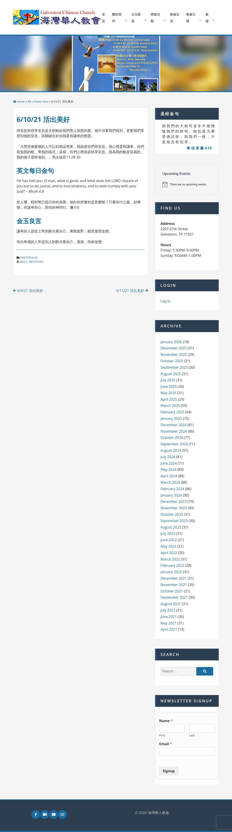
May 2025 (168, 392)
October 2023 (171, 514)
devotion (36, 262)
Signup (169, 771)
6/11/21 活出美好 (132, 290)
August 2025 (170, 373)
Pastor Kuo (41, 101)
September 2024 (174, 444)
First (162, 735)
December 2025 (173, 348)
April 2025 (168, 399)
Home (21, 101)
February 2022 (172, 565)
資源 (207, 17)
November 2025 (173, 354)
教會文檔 (190, 17)
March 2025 (170, 405)
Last (192, 735)
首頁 (103, 17)
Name (166, 721)
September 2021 (174, 597)
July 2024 (167, 456)
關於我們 (116, 17)
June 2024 (168, 463)
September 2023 (174, 520)
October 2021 (171, 591)
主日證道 (136, 17)
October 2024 (171, 437)
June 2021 (168, 616)
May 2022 (168, 546)
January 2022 (171, 571)
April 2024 (168, 475)
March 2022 (170, 559)
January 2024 (171, 495)
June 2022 (168, 539)
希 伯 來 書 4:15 (199, 148)
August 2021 (170, 603)
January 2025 (171, 418)
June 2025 (168, 386)
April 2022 (168, 552)
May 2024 (168, 469)
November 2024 (173, 431)
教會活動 (155, 17)
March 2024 (170, 482)
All (29, 101)
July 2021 (167, 610)
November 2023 (173, 507)
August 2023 (170, 527)
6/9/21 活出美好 (28, 290)
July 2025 (167, 380)
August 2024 (170, 450)
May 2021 (168, 623)
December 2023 (173, 501)
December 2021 (173, 578)
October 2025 (171, 361)
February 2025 (172, 412)
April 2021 (168, 629)
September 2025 (174, 367)
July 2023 (167, 533)
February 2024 (172, 488)
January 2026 (171, 341)
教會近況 (174, 17)
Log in (165, 301)
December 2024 (173, 424)
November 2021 (173, 584)
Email (165, 744)
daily (23, 262)
